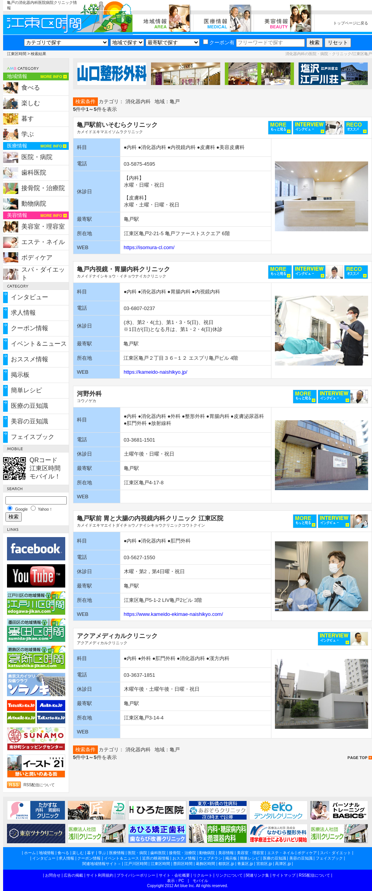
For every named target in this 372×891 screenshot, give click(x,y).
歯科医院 (33, 172)
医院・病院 (36, 157)
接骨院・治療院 (43, 188)
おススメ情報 (29, 359)
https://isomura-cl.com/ (149, 247)
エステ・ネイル (43, 242)
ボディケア (36, 257)
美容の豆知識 (29, 421)
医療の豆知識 (29, 405)
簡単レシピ (26, 390)
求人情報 (23, 312)
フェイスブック (32, 436)
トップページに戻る (350, 23)
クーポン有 (219, 42)
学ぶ (27, 134)
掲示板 (20, 374)
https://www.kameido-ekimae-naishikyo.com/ (173, 614)
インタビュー (29, 297)
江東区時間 (16, 54)
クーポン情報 (29, 328)
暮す (27, 118)
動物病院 (33, 203)
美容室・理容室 (43, 226)
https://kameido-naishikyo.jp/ (155, 372)
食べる (30, 87)
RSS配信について (39, 785)
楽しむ (30, 103)
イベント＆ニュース (39, 343)
